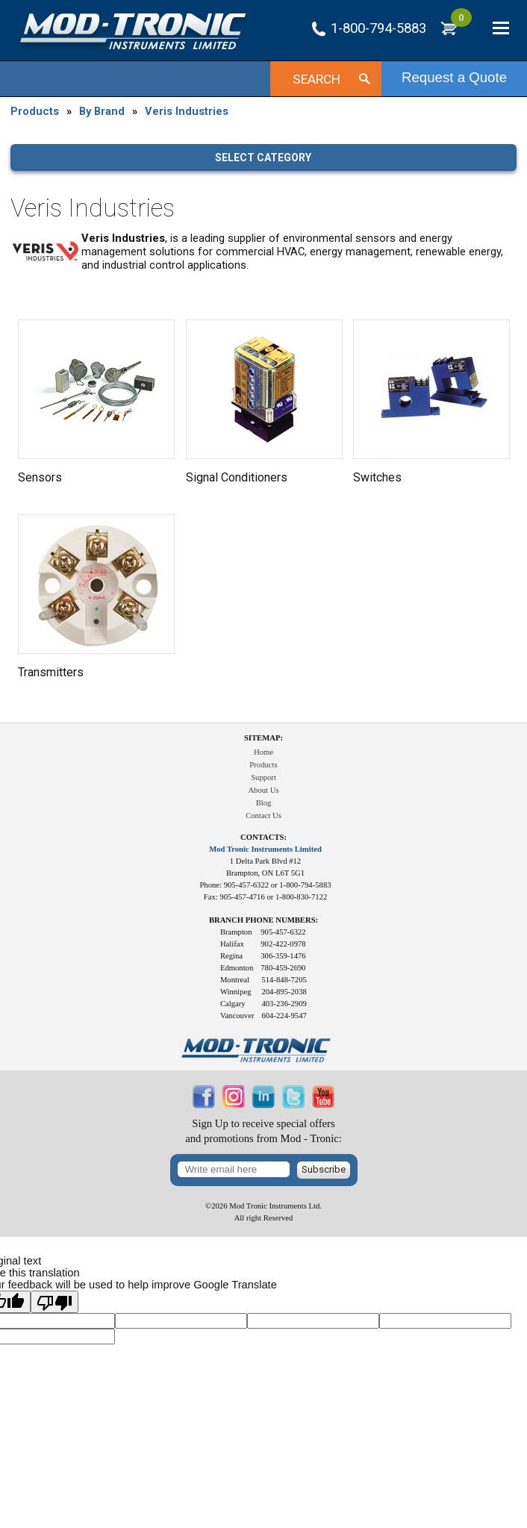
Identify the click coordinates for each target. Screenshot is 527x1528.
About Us (263, 790)
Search (316, 79)
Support (263, 777)
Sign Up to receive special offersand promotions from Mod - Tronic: (263, 1131)
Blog (264, 803)
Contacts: (263, 837)
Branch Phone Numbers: (263, 920)
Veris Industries (186, 111)
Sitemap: (263, 738)
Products (34, 111)
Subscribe (324, 1169)
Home (263, 752)
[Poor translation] (54, 1302)
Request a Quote (454, 77)
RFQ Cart (461, 24)
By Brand (102, 111)
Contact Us (263, 815)
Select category (263, 157)
